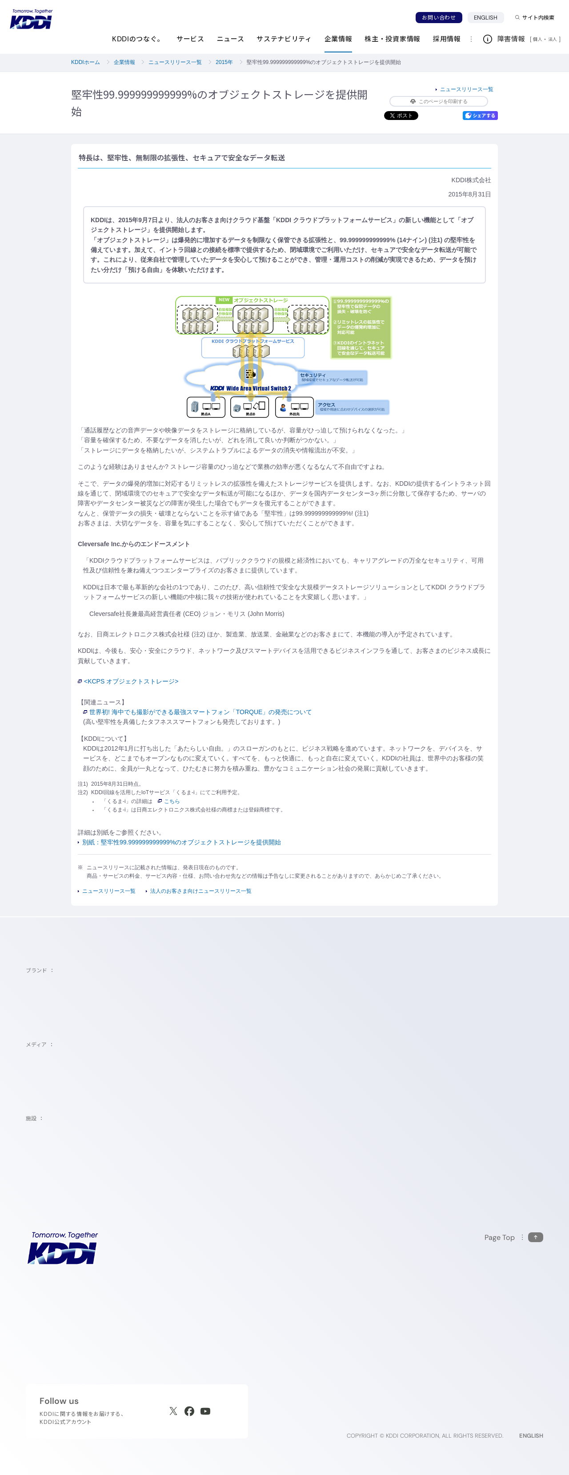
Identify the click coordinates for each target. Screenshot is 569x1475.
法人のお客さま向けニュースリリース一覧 (201, 891)
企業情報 (124, 62)
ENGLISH (486, 17)
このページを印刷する (439, 101)
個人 (537, 39)
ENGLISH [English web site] (531, 1435)
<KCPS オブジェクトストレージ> (128, 681)
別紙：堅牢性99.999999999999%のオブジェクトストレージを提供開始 (181, 842)
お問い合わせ (439, 17)
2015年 (224, 62)
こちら (169, 801)
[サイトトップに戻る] (31, 19)
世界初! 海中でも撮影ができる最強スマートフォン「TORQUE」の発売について (197, 712)
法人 (553, 39)
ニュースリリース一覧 (175, 62)
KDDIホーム (85, 62)
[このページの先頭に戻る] (514, 1237)
